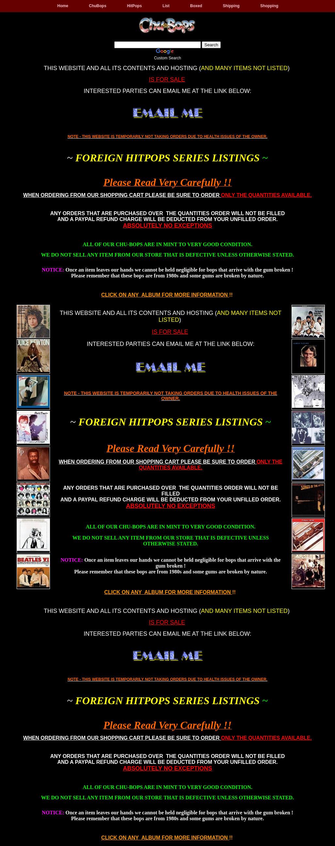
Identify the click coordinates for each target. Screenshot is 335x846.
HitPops (134, 6)
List (166, 6)
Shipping (231, 6)
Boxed (196, 6)
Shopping (269, 6)
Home (62, 6)
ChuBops (97, 6)
